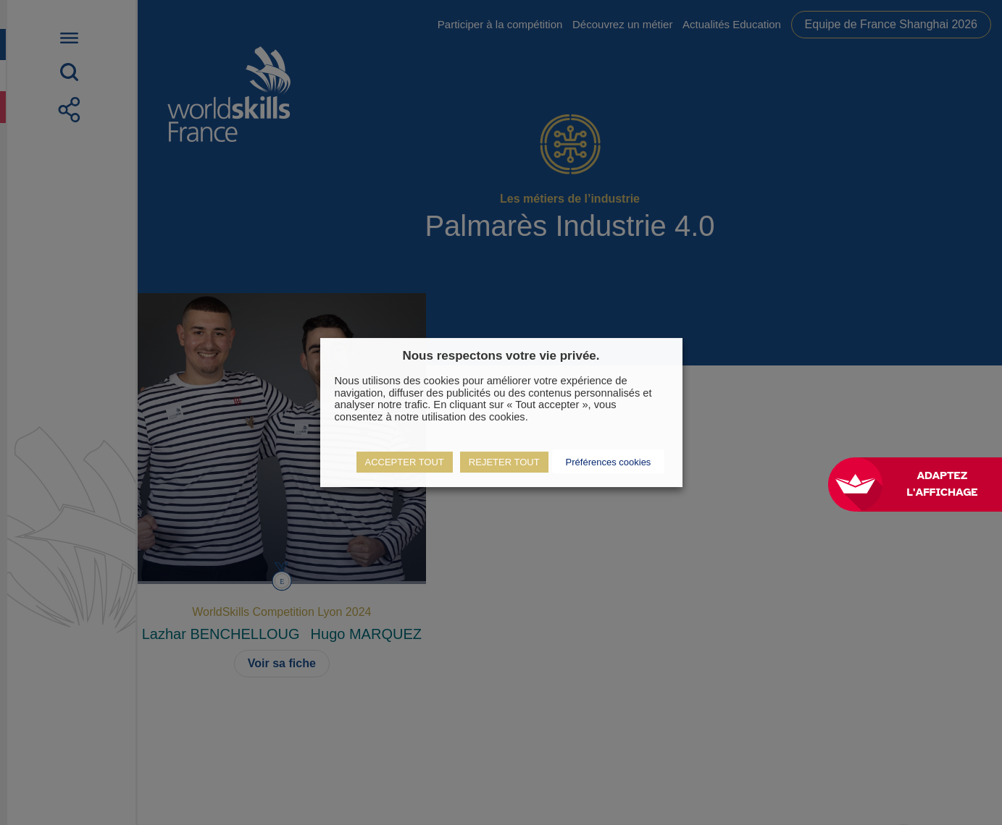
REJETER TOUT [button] (504, 462)
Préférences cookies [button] (608, 462)
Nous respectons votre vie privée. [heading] (500, 356)
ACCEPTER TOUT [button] (404, 462)
